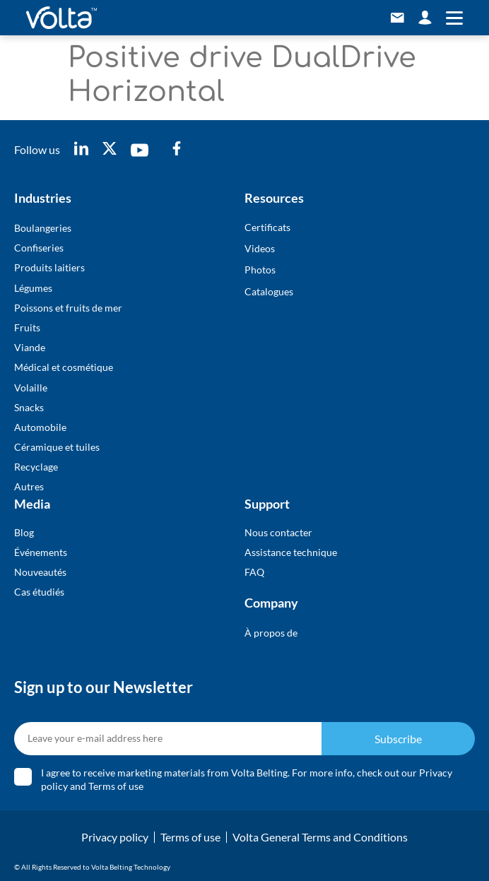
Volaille (30, 388)
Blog (24, 532)
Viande (29, 347)
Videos (260, 248)
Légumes (33, 288)
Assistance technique (291, 552)
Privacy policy (114, 837)
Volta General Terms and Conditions (320, 837)
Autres (29, 486)
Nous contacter (278, 532)
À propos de (271, 633)
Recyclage (36, 467)
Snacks (29, 407)
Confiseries (39, 248)
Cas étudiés (39, 592)
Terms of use (115, 786)
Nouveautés (40, 572)
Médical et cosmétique (63, 367)
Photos (260, 270)
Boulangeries (42, 228)
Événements (40, 552)
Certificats (267, 227)
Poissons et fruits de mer (68, 308)
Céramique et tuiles (57, 447)
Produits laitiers (49, 267)
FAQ (254, 572)
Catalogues (269, 291)
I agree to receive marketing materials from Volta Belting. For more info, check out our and (246, 779)
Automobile (40, 427)
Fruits (27, 327)
